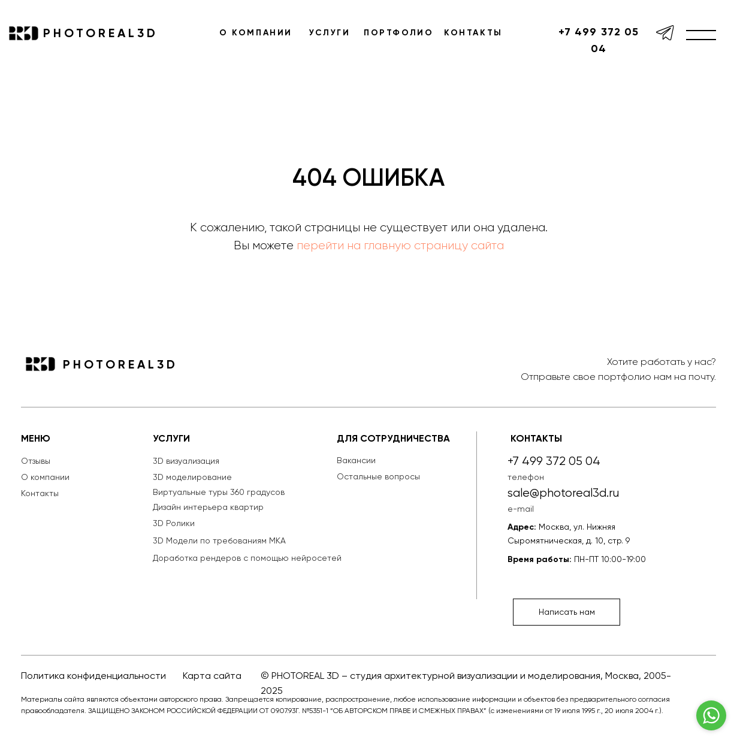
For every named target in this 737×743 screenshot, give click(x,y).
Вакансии (356, 460)
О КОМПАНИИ (255, 33)
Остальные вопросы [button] (378, 476)
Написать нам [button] (567, 612)
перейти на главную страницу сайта (400, 245)
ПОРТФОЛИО (398, 33)
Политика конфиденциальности (93, 675)
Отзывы (35, 461)
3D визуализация (186, 461)
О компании (45, 477)
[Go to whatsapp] (711, 715)
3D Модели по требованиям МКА (219, 540)
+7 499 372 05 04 (598, 40)
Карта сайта (212, 675)
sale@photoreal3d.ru (563, 493)
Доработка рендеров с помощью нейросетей (247, 558)
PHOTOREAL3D (100, 33)
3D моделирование (192, 477)
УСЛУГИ (330, 33)
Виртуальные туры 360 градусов (219, 492)
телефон (526, 477)
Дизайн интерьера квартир (208, 507)
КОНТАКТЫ (473, 33)
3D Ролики (174, 523)
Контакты (40, 493)
